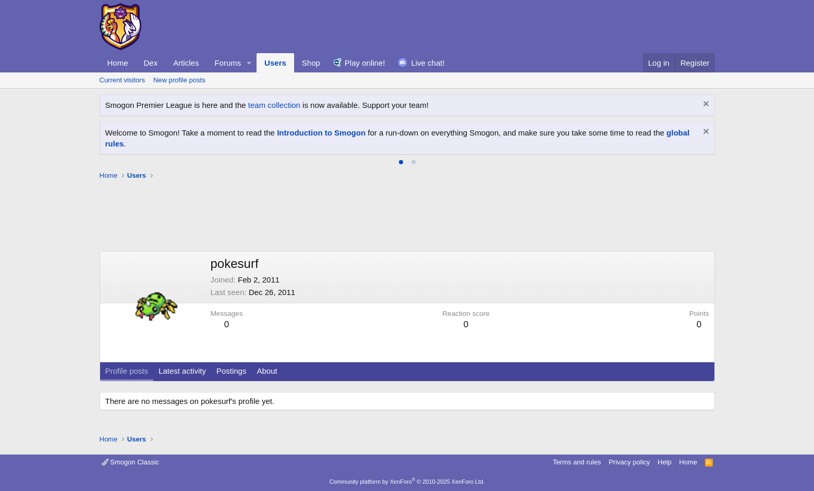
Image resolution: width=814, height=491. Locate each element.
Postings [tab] (231, 370)
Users (275, 62)
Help (665, 462)
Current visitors (122, 80)
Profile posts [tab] (127, 370)
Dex (151, 62)
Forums (227, 62)
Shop (311, 62)
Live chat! (427, 62)
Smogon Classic (131, 462)
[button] (249, 62)
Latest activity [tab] (182, 370)
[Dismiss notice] (704, 105)
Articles (186, 62)
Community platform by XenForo (407, 481)
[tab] (401, 162)
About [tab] (267, 370)
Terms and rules (577, 462)
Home (117, 62)
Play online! (365, 62)
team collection (274, 105)
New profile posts (179, 80)
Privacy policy (629, 462)
